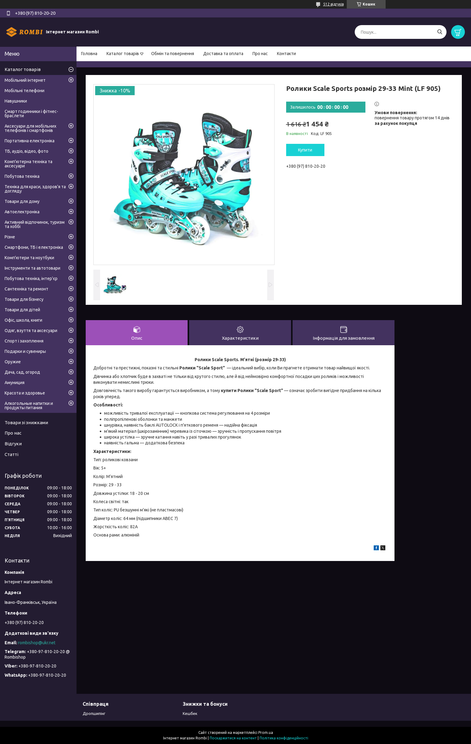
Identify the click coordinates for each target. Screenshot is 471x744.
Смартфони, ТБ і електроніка (34, 247)
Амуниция (14, 382)
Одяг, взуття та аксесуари (31, 330)
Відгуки (13, 443)
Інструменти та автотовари (32, 268)
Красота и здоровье (25, 393)
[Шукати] (440, 32)
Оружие (13, 361)
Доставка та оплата (223, 53)
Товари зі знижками (26, 422)
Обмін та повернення (172, 53)
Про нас (260, 53)
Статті (11, 454)
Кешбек (190, 713)
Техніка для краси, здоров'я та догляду (35, 188)
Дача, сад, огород (22, 372)
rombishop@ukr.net (36, 642)
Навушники (16, 101)
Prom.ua (265, 733)
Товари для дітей (22, 309)
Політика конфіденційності (284, 738)
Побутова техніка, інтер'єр (31, 278)
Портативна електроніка (29, 140)
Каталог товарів (123, 53)
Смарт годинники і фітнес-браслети (31, 113)
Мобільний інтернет (25, 80)
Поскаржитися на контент (233, 738)
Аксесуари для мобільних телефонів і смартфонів (30, 128)
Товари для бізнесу (24, 299)
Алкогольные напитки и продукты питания (29, 405)
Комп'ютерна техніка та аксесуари (28, 163)
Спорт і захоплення (24, 340)
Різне (10, 236)
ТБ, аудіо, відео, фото (26, 151)
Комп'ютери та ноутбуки (29, 257)
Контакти (286, 53)
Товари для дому (22, 201)
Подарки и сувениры (25, 351)
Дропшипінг (94, 713)
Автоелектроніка (22, 211)
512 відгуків (333, 4)
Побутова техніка (22, 176)
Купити (305, 150)
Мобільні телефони (24, 90)
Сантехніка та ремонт (26, 288)
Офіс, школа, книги (23, 320)
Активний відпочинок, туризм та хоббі (35, 224)
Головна (89, 53)
